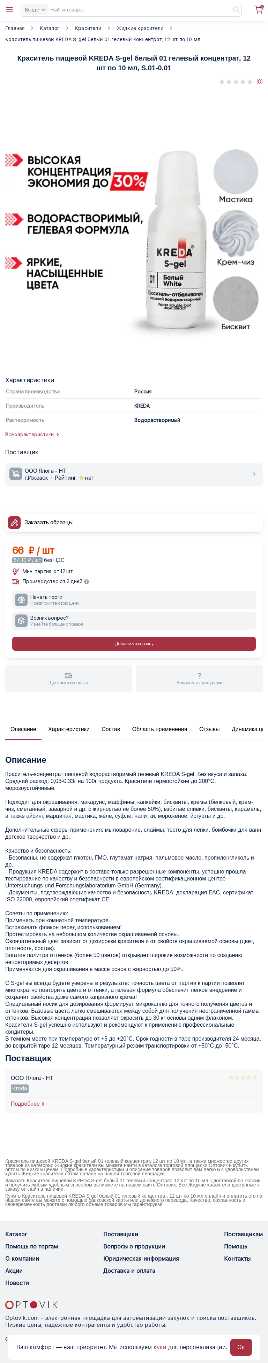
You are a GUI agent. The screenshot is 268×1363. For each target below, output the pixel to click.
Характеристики (69, 729)
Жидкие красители (140, 28)
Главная (14, 28)
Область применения (159, 729)
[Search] (131, 10)
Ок (241, 1347)
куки (160, 1347)
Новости (17, 1283)
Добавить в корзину (134, 643)
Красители (88, 28)
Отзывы (209, 729)
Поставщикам (243, 1234)
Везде (35, 10)
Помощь (235, 1246)
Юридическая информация (141, 1258)
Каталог (49, 28)
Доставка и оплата (129, 1271)
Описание (23, 729)
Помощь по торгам (31, 1246)
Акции (14, 1271)
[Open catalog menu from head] (9, 10)
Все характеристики (32, 434)
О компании (22, 1258)
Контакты (237, 1258)
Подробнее (25, 1104)
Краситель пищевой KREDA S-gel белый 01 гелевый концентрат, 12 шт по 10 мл (102, 39)
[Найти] (233, 9)
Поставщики (120, 1234)
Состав (111, 729)
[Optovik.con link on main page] (31, 1305)
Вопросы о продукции (134, 1246)
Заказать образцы (49, 522)
